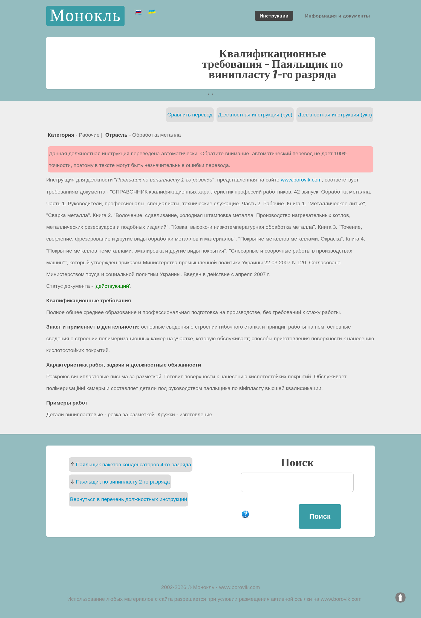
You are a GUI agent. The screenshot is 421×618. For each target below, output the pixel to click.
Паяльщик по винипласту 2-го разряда (123, 482)
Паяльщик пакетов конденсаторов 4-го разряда (133, 464)
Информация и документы (337, 15)
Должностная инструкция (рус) (255, 115)
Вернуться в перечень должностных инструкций (128, 499)
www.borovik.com (301, 180)
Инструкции (274, 15)
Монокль (85, 16)
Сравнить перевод (189, 115)
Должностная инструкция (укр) (335, 115)
